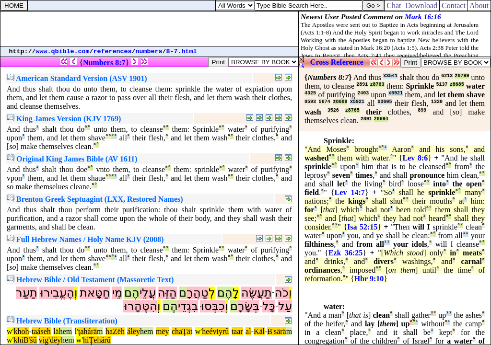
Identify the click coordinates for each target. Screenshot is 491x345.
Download (421, 5)
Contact (454, 5)
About (479, 5)
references (113, 51)
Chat (394, 5)
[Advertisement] (149, 28)
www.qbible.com (63, 51)
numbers (149, 51)
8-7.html (181, 51)
